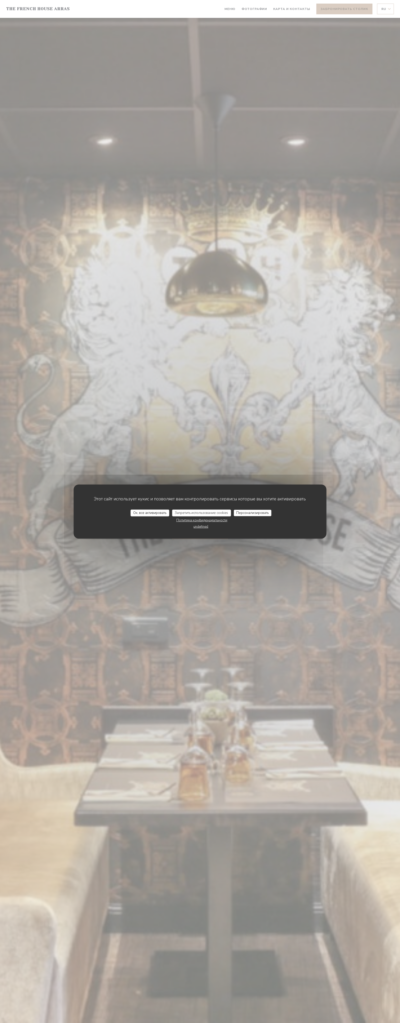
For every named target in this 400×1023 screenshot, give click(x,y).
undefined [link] (200, 526)
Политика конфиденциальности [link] (201, 520)
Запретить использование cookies (201, 512)
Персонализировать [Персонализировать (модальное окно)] (252, 512)
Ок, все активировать (149, 512)
